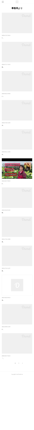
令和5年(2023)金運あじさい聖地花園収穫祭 (14, 139)
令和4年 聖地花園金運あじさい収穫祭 (13, 207)
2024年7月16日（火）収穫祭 (10, 72)
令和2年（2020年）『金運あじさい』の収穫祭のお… (17, 408)
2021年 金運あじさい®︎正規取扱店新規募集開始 (16, 341)
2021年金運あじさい (8, 374)
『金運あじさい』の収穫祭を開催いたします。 (13, 411)
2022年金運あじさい (8, 241)
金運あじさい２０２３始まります (11, 173)
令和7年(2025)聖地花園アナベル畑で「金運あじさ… (17, 38)
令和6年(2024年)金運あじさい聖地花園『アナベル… (17, 105)
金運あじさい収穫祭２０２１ (10, 307)
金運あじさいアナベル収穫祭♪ (10, 275)
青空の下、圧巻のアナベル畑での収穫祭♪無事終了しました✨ (17, 277)
